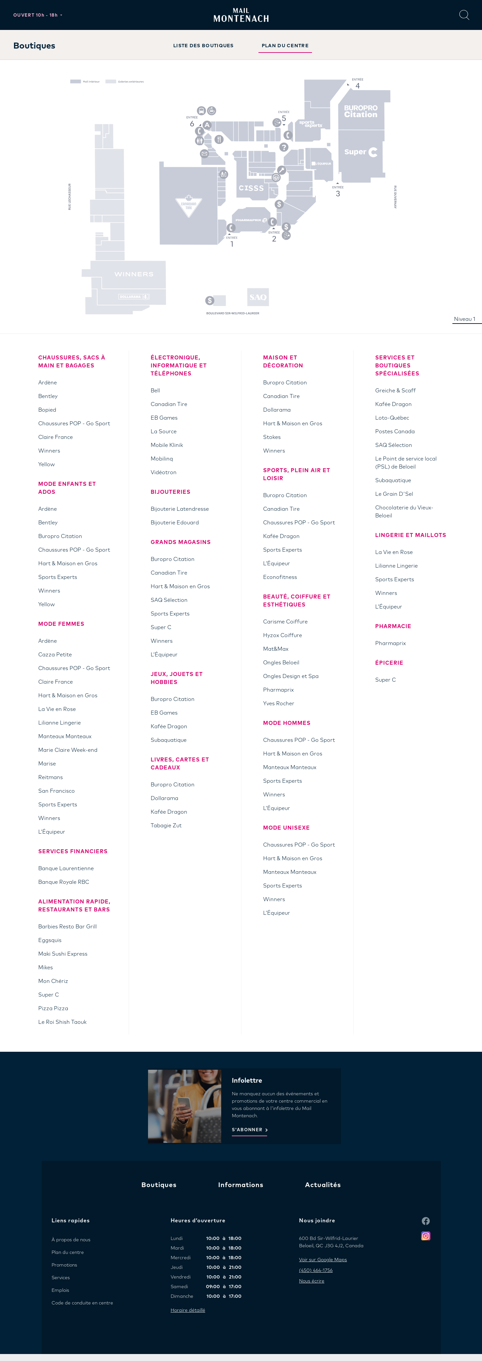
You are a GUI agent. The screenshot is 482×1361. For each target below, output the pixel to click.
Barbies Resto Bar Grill (67, 926)
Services (61, 1278)
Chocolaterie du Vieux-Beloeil (404, 511)
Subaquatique (169, 740)
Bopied (47, 410)
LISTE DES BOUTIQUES (203, 46)
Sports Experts (57, 577)
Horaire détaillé (188, 1310)
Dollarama (164, 798)
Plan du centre (68, 1252)
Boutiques (159, 1185)
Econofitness (280, 577)
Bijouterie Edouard (175, 522)
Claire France (55, 437)
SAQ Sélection (169, 600)
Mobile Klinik (167, 445)
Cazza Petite (55, 654)
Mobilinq (162, 459)
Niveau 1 (464, 319)
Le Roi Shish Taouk (62, 1022)
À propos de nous (71, 1240)
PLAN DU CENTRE (285, 46)
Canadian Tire (169, 404)
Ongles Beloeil (281, 662)
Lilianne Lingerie (59, 723)
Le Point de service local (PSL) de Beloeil (406, 463)
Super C (48, 995)
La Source (164, 431)
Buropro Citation (60, 536)
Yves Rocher (278, 703)
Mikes (45, 967)
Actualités (323, 1185)
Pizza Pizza (53, 1008)
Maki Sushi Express (62, 954)
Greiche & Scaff (395, 390)
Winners (49, 451)
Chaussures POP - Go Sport (74, 423)
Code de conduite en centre (82, 1303)
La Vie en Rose (57, 709)
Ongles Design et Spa (291, 676)
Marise (47, 763)
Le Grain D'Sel (394, 494)
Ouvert (36, 15)
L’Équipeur (51, 832)
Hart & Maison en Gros (67, 563)
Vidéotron (164, 472)
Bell (155, 390)
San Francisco (56, 791)
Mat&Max (275, 649)
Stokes (272, 437)
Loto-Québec (392, 418)
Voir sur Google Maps (323, 1260)
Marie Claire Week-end (67, 750)
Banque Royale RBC (63, 882)
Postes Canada (395, 431)
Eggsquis (50, 940)
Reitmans (50, 777)
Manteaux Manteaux (64, 736)
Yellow (46, 464)
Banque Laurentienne (66, 868)
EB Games (164, 418)
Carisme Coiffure (285, 621)
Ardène (47, 382)
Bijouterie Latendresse (180, 509)
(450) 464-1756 (316, 1270)
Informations (240, 1185)
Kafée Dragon (169, 726)
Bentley (48, 396)
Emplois (60, 1290)
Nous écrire (311, 1281)
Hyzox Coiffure (282, 635)
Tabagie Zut (166, 825)
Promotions (64, 1265)
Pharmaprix (278, 690)
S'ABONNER (247, 1130)
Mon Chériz (53, 981)
